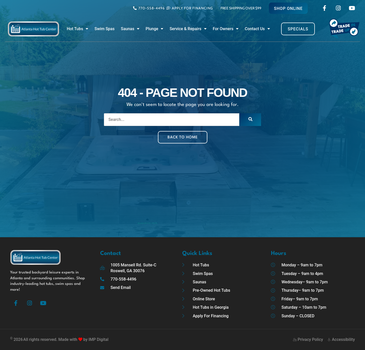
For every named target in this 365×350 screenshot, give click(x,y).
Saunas (130, 28)
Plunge (154, 28)
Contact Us (257, 28)
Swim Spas (105, 28)
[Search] (250, 119)
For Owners (226, 28)
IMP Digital (98, 339)
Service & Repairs (188, 28)
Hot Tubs (77, 28)
